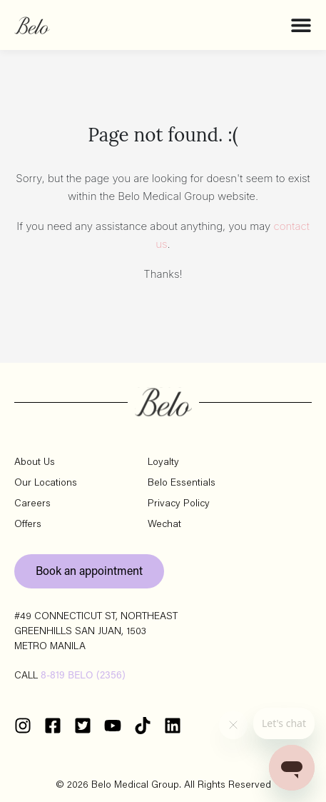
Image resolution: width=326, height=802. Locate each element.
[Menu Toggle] (301, 25)
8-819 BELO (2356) (83, 676)
